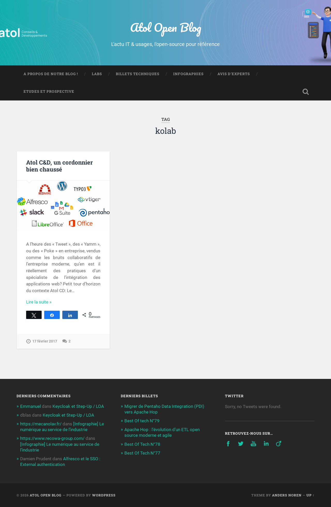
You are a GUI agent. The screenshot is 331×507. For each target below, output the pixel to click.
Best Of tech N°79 (142, 420)
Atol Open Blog (165, 27)
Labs (97, 74)
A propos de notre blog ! (51, 74)
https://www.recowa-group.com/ (52, 438)
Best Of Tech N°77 (142, 453)
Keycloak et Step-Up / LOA (78, 406)
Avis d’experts (233, 74)
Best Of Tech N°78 (142, 444)
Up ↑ (310, 495)
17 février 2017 (44, 341)
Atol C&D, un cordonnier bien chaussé (59, 165)
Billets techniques (137, 74)
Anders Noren (287, 495)
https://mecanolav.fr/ (41, 423)
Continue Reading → (46, 302)
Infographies (188, 74)
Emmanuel (30, 406)
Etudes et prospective (49, 91)
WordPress (104, 495)
